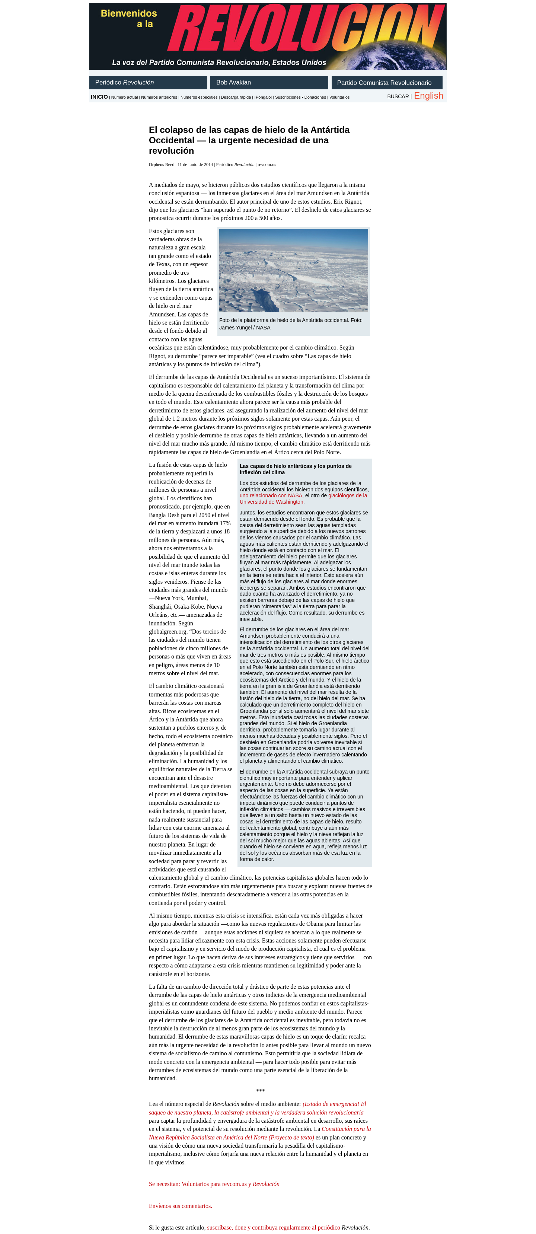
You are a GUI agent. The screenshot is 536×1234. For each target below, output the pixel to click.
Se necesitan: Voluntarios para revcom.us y (214, 1184)
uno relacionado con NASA (271, 495)
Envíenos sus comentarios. (180, 1206)
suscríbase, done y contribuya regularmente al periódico (273, 1227)
